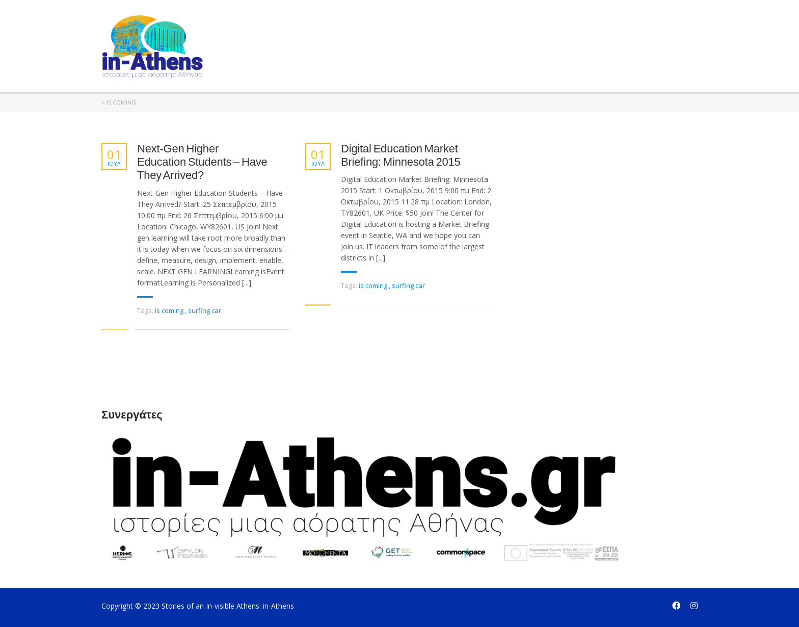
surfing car (204, 310)
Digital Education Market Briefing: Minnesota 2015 (401, 155)
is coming (170, 310)
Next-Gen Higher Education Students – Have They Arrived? (202, 162)
